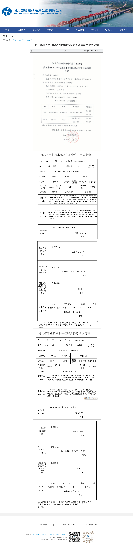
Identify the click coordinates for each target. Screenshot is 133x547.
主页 (14, 40)
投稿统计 (109, 30)
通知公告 (21, 40)
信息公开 (94, 30)
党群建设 (51, 30)
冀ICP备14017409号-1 (40, 534)
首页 (7, 30)
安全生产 (36, 30)
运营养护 (65, 30)
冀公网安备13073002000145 (59, 534)
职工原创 (80, 30)
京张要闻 (22, 30)
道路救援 (123, 30)
